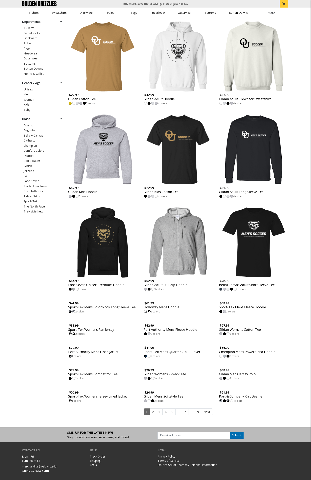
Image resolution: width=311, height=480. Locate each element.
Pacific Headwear (36, 186)
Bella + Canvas (33, 135)
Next (206, 412)
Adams (28, 125)
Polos (110, 13)
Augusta (29, 130)
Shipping (95, 461)
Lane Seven (31, 181)
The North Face (34, 206)
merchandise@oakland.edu (39, 466)
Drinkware (86, 13)
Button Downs (238, 13)
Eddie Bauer (32, 160)
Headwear (158, 13)
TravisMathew (33, 211)
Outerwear (185, 13)
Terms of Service (168, 461)
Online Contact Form (35, 470)
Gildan (28, 166)
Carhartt (29, 140)
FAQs (93, 465)
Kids (27, 104)
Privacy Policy (166, 456)
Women (29, 99)
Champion (30, 145)
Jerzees (29, 171)
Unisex (28, 89)
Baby (27, 109)
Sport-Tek (30, 201)
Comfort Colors (34, 150)
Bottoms (210, 13)
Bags (134, 13)
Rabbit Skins (32, 196)
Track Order (97, 456)
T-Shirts (34, 13)
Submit (236, 435)
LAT (26, 176)
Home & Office (34, 73)
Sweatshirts (59, 13)
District (29, 155)
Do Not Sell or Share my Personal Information (187, 465)
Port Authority (33, 191)
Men (27, 94)
